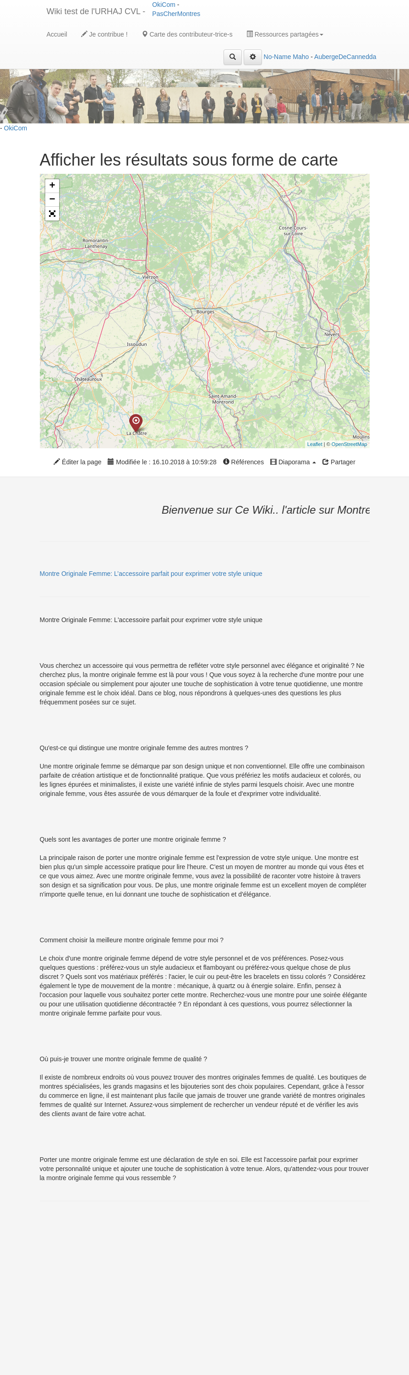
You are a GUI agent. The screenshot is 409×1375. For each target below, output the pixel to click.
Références (243, 462)
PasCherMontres (176, 13)
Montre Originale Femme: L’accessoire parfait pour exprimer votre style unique (151, 573)
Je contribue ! (104, 34)
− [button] (52, 200)
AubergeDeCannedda (345, 56)
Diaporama (293, 462)
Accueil (57, 34)
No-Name (277, 56)
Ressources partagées (284, 34)
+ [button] (52, 186)
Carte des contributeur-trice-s (187, 34)
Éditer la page (77, 462)
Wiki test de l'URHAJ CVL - (96, 11)
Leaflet (314, 444)
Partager (338, 462)
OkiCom (164, 4)
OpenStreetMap (349, 444)
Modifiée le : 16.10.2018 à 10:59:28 (162, 462)
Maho (301, 56)
